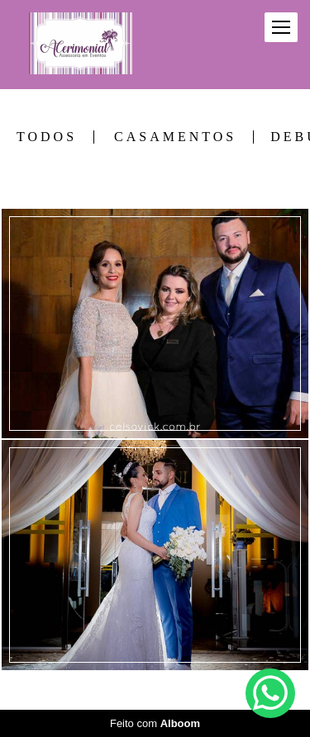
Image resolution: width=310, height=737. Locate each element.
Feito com (155, 723)
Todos (47, 137)
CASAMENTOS (175, 137)
